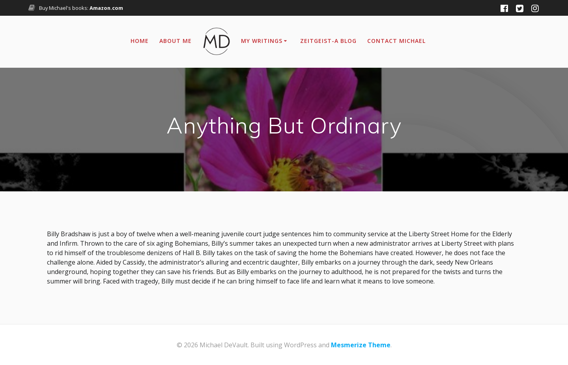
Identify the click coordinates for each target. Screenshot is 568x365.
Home (140, 40)
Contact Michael (396, 40)
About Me (175, 40)
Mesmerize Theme (360, 345)
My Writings (261, 40)
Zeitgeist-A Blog (328, 40)
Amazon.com (106, 7)
